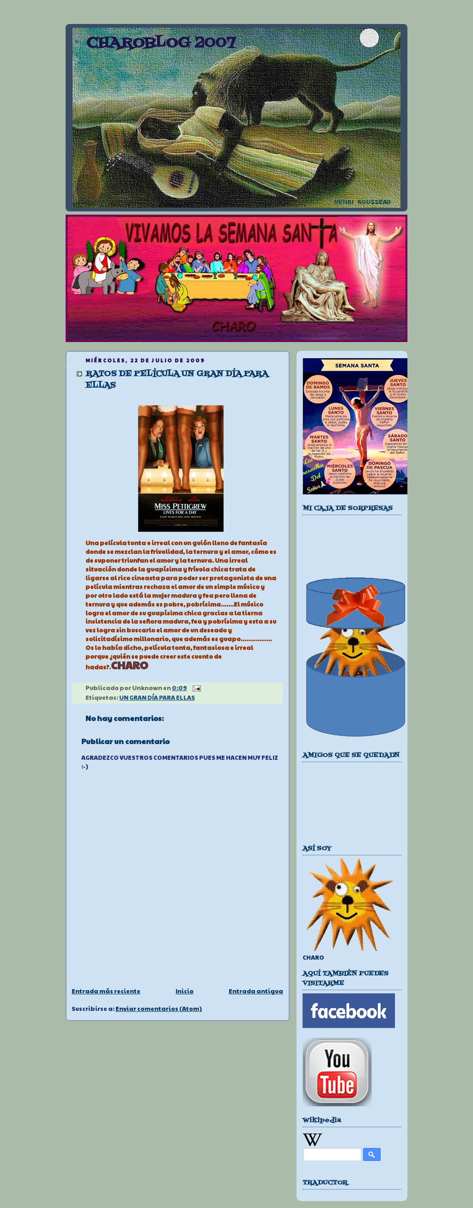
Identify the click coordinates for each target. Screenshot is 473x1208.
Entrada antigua (256, 991)
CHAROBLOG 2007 (160, 43)
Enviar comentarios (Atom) (158, 1008)
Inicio (185, 991)
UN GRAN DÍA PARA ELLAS (157, 697)
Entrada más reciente (106, 991)
